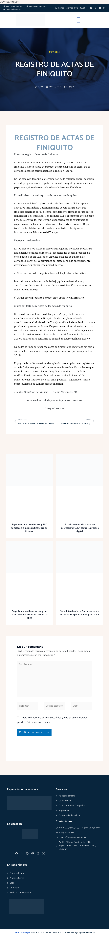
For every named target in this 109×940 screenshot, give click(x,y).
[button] (78, 19)
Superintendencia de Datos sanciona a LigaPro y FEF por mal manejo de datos (79, 613)
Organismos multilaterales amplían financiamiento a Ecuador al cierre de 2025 (29, 614)
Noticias (54, 52)
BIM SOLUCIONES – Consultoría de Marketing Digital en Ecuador (63, 932)
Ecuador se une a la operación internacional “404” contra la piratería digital (80, 528)
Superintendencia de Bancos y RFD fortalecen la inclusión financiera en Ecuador (29, 528)
